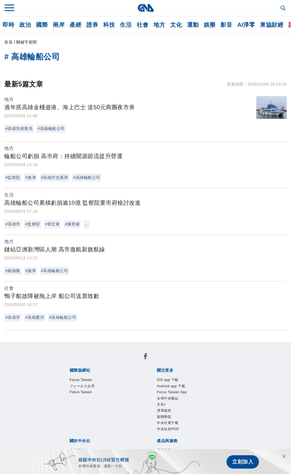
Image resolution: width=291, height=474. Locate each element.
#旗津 (30, 177)
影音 (226, 25)
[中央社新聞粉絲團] (145, 357)
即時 (8, 25)
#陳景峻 (72, 224)
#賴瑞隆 (12, 270)
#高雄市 (12, 224)
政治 (25, 25)
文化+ (161, 405)
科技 (109, 25)
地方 (159, 25)
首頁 (8, 42)
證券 (92, 25)
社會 (142, 25)
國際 (42, 25)
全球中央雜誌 (167, 399)
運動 (193, 25)
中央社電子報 (167, 424)
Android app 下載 (171, 386)
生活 (126, 25)
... (86, 224)
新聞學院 (164, 418)
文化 (176, 25)
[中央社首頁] (145, 8)
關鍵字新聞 (26, 42)
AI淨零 (246, 25)
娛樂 (209, 25)
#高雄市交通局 (54, 177)
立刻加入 (242, 461)
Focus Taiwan (81, 380)
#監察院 (12, 177)
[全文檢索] (283, 8)
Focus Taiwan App (172, 393)
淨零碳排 (164, 411)
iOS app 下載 (168, 380)
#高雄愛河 (34, 317)
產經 (75, 25)
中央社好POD (168, 430)
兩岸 (59, 25)
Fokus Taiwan (81, 393)
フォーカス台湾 (82, 386)
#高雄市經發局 (18, 128)
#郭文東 (52, 224)
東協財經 (271, 25)
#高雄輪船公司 (51, 128)
